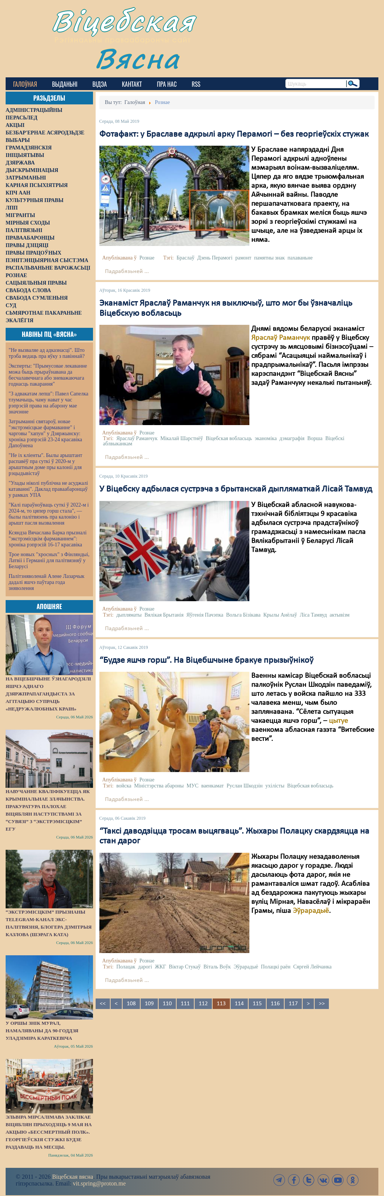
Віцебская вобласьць (229, 438)
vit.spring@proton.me (99, 1183)
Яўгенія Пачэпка (205, 615)
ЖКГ (160, 967)
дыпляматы (129, 615)
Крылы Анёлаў (280, 615)
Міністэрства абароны (159, 786)
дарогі (145, 967)
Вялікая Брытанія (163, 615)
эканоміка (266, 438)
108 (131, 1004)
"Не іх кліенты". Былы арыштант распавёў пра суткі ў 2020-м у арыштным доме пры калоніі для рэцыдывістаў (45, 464)
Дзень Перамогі (214, 258)
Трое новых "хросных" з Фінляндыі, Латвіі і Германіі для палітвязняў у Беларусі (49, 560)
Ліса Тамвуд (313, 615)
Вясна (137, 58)
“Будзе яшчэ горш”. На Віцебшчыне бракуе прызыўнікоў (206, 660)
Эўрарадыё (311, 911)
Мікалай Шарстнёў (181, 438)
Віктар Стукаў (185, 967)
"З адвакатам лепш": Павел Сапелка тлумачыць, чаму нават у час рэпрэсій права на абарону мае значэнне (48, 403)
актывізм (340, 615)
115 (257, 1004)
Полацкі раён (276, 967)
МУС (193, 786)
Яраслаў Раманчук (280, 338)
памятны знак (269, 258)
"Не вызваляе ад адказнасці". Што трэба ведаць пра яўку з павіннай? (47, 353)
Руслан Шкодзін (244, 786)
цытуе (338, 721)
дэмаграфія (291, 438)
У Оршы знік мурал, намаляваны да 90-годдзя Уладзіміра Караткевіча (42, 1030)
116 (275, 1004)
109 (149, 1004)
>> (322, 1004)
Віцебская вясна (72, 1176)
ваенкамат (212, 786)
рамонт (244, 258)
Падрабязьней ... (127, 271)
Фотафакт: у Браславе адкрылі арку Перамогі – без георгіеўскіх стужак (234, 134)
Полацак (125, 967)
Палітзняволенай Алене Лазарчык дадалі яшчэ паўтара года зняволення (46, 582)
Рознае (147, 258)
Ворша (315, 438)
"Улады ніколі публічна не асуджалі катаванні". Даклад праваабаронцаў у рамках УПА (48, 489)
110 (167, 1004)
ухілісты (275, 786)
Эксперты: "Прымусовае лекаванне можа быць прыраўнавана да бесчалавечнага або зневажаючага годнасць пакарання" (48, 375)
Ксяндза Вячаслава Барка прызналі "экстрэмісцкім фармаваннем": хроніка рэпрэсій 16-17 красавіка (48, 538)
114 (239, 1004)
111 (185, 1004)
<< (103, 1004)
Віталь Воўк (217, 967)
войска (123, 786)
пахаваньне (300, 258)
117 (293, 1004)
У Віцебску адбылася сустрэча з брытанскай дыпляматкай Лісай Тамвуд (235, 489)
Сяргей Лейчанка (312, 967)
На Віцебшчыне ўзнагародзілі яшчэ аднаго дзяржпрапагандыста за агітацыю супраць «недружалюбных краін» (48, 694)
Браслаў (186, 258)
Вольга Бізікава (243, 615)
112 (203, 1004)
